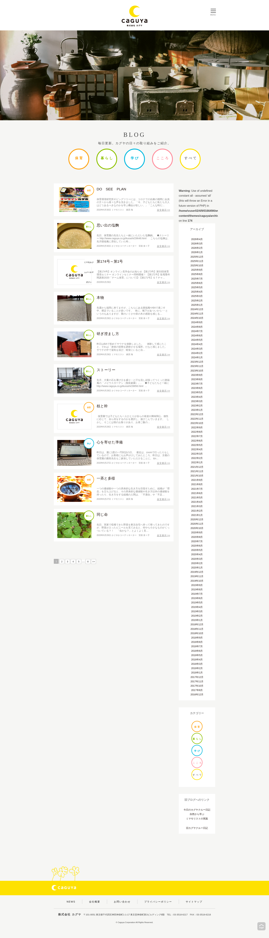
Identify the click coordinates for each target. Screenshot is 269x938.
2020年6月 (197, 545)
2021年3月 (197, 506)
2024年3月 (197, 348)
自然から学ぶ (197, 814)
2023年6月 (197, 388)
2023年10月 (197, 370)
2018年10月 (197, 633)
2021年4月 (197, 501)
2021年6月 (197, 493)
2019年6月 (197, 598)
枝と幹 (102, 406)
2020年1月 (197, 567)
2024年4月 (197, 344)
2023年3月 (197, 401)
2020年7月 (197, 541)
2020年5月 (197, 550)
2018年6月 (197, 650)
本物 (100, 298)
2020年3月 (197, 558)
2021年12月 (197, 467)
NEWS (71, 901)
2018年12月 (197, 624)
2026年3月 (197, 243)
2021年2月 (197, 510)
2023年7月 (197, 383)
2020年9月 (197, 532)
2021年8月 (197, 484)
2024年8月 (197, 326)
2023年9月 (197, 375)
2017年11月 (197, 681)
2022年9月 (197, 427)
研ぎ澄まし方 (108, 334)
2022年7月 (197, 436)
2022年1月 (197, 462)
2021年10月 (197, 475)
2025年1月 (197, 305)
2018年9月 (197, 637)
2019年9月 (197, 585)
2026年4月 (197, 239)
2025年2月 (197, 300)
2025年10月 (197, 265)
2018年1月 (197, 672)
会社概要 (94, 901)
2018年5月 (197, 655)
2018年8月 (197, 642)
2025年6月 (197, 283)
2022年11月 (197, 418)
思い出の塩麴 (108, 225)
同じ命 (102, 514)
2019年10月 (197, 580)
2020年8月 (197, 537)
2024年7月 (197, 331)
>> (93, 561)
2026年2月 (197, 247)
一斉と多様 (106, 478)
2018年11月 (197, 629)
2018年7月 (197, 646)
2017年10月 (197, 685)
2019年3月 (197, 611)
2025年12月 (197, 256)
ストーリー (106, 370)
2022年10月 (197, 423)
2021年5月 (197, 497)
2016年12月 (197, 694)
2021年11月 (197, 471)
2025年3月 (197, 296)
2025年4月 (197, 291)
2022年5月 (197, 445)
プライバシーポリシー (158, 901)
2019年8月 (197, 589)
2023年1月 (197, 410)
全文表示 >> (163, 210)
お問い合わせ (122, 901)
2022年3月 (197, 453)
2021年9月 (197, 480)
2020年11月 (197, 523)
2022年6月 (197, 440)
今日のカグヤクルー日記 (197, 809)
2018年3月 (197, 663)
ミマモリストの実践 (197, 818)
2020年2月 (197, 563)
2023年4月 (197, 396)
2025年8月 (197, 274)
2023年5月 (197, 392)
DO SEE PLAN (111, 189)
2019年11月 (197, 576)
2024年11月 (197, 313)
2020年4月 (197, 554)
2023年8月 (197, 379)
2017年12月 (197, 677)
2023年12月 (197, 361)
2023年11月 (197, 366)
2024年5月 (197, 339)
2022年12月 (197, 414)
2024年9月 (197, 322)
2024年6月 (197, 335)
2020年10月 (197, 528)
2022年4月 (197, 449)
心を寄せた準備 (110, 442)
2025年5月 (197, 287)
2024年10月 (197, 318)
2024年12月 (197, 309)
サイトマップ (194, 901)
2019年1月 (197, 620)
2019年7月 (197, 593)
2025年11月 (197, 261)
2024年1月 (197, 357)
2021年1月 (197, 515)
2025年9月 (197, 269)
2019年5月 (197, 602)
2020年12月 (197, 519)
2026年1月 (197, 252)
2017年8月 (197, 690)
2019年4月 (197, 607)
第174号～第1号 (110, 261)
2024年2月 (197, 353)
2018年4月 (197, 659)
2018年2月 (197, 668)
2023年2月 (197, 405)
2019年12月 (197, 572)
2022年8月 (197, 431)
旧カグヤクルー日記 (197, 828)
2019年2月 (197, 615)
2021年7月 (197, 488)
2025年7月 (197, 278)
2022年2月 (197, 458)
